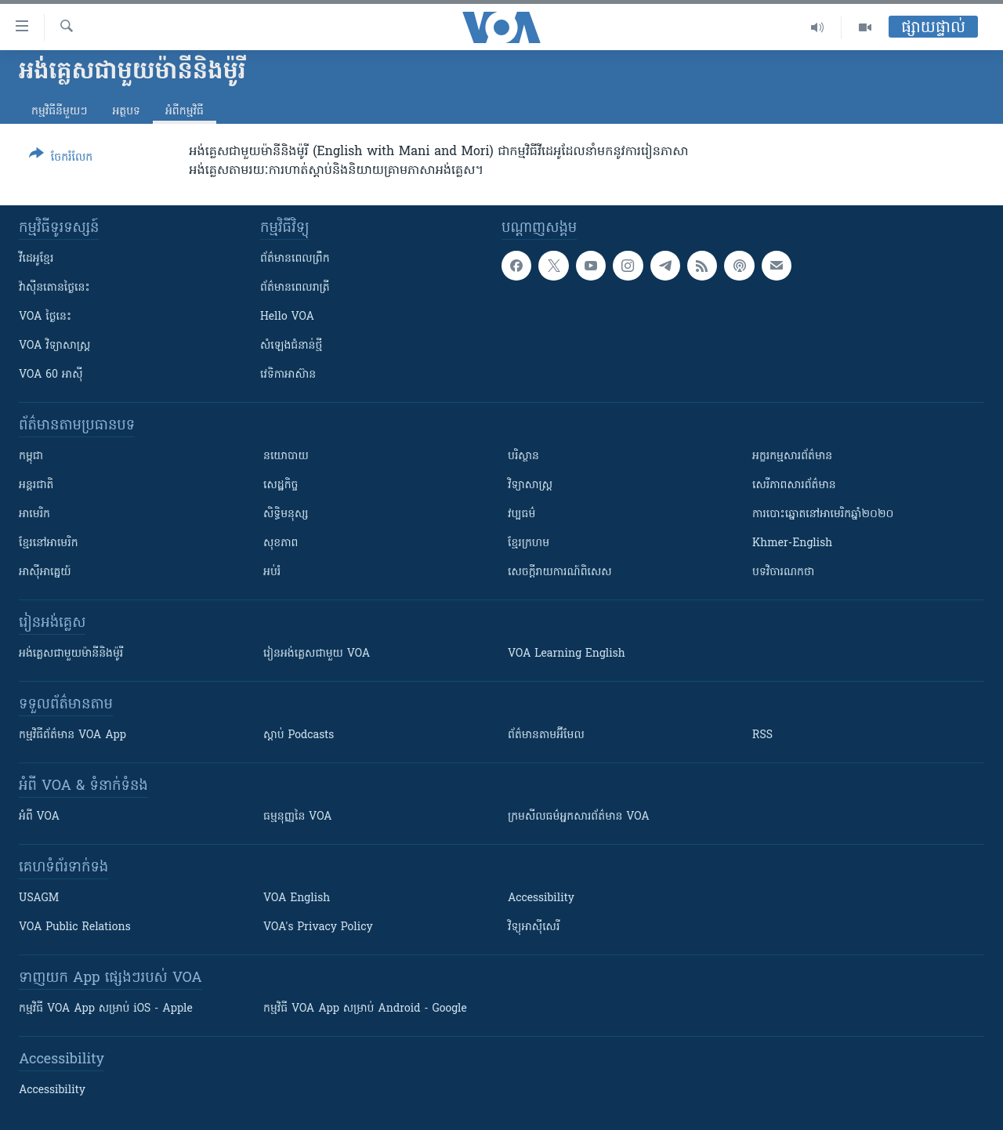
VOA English (296, 898)
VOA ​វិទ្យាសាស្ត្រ (54, 346)
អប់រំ (272, 572)
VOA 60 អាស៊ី (51, 375)
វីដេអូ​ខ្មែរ (36, 259)
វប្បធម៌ (521, 514)
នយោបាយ (286, 456)
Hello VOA (287, 317)
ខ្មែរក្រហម (528, 543)
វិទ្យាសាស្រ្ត (530, 485)
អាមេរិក (34, 514)
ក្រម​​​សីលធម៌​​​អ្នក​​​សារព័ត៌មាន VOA (579, 817)
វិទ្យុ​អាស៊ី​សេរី (533, 927)
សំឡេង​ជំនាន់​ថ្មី (291, 346)
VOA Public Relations (75, 927)
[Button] (60, 159)
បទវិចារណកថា (783, 572)
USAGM (39, 898)
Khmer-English (792, 543)
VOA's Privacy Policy (318, 927)
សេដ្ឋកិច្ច (280, 485)
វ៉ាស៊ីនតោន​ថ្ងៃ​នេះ (54, 288)
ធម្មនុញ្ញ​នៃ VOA (297, 817)
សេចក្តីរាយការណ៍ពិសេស (560, 572)
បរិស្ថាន (523, 456)
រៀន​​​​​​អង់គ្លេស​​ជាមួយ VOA (316, 654)
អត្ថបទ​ (126, 111)
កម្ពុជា (31, 456)
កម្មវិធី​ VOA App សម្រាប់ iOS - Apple (106, 1009)
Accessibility (541, 898)
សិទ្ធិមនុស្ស (286, 514)
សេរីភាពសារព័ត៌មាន (794, 485)
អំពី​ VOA (39, 817)
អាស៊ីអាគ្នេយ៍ (45, 572)
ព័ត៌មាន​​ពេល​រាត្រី (295, 288)
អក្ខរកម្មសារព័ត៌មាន (792, 456)
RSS (762, 735)
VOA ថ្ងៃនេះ (45, 317)
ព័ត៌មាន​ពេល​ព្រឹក (295, 259)
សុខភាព (280, 543)
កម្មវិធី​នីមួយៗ (59, 111)
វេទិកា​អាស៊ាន (288, 375)
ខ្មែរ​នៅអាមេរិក (48, 543)
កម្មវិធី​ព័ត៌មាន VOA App (72, 735)
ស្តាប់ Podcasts (298, 735)
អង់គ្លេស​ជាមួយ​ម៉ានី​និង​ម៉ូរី (71, 654)
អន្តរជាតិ (36, 485)
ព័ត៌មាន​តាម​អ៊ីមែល (546, 735)
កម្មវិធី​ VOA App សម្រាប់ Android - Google (365, 1009)
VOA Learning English (566, 654)
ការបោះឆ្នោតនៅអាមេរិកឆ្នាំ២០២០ (822, 514)
